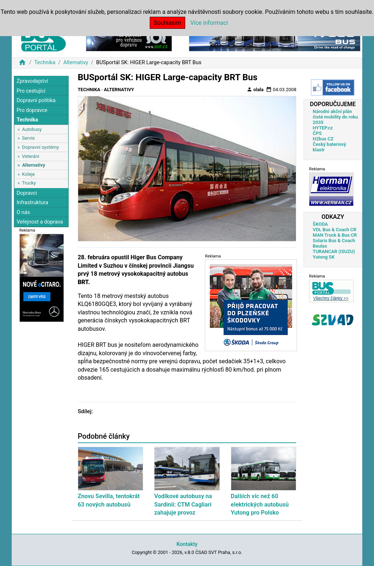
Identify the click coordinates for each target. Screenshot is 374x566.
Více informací (209, 22)
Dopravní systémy (40, 147)
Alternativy (75, 62)
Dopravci (26, 193)
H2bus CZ (323, 139)
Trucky (29, 183)
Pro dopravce (31, 110)
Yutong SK (324, 257)
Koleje (28, 174)
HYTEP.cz (323, 128)
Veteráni (30, 156)
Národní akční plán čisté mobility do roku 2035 (335, 117)
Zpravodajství (32, 81)
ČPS (317, 133)
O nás (23, 212)
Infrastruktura (32, 202)
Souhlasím (167, 22)
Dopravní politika (36, 100)
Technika (45, 62)
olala (255, 89)
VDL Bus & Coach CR (334, 229)
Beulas (320, 246)
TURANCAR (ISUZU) (334, 251)
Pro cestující (30, 91)
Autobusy (32, 129)
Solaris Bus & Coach (334, 240)
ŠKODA (320, 224)
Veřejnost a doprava (39, 222)
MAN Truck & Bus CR (335, 235)
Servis (28, 138)
